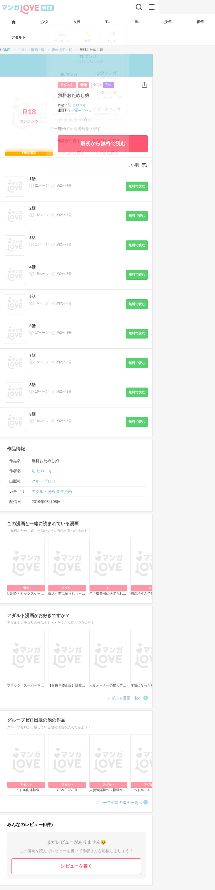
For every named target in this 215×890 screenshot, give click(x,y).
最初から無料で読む (103, 143)
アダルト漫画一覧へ (124, 698)
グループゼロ (81, 111)
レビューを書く (76, 866)
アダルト (67, 85)
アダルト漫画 (43, 491)
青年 (83, 85)
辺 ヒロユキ (77, 105)
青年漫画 (64, 491)
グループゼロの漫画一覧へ (118, 802)
